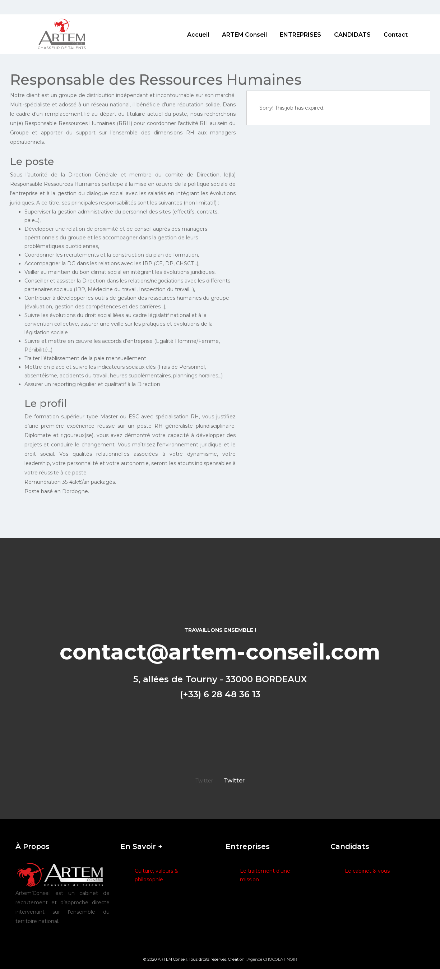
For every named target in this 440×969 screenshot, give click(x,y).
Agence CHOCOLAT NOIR (272, 959)
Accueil (198, 34)
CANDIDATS (352, 34)
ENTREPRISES (300, 34)
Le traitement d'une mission (265, 875)
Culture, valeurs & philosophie (156, 875)
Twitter (234, 780)
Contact (396, 34)
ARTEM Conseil (244, 34)
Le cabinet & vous (367, 871)
